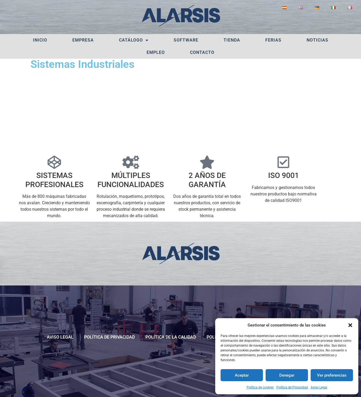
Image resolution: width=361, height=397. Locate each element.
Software (186, 40)
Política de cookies (260, 387)
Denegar (286, 375)
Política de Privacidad (292, 387)
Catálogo (133, 40)
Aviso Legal (319, 387)
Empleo (156, 52)
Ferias (273, 40)
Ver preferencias (332, 375)
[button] (350, 325)
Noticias (317, 40)
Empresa (83, 40)
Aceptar (242, 375)
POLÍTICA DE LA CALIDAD (171, 337)
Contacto (202, 52)
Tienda (232, 40)
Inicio (40, 40)
